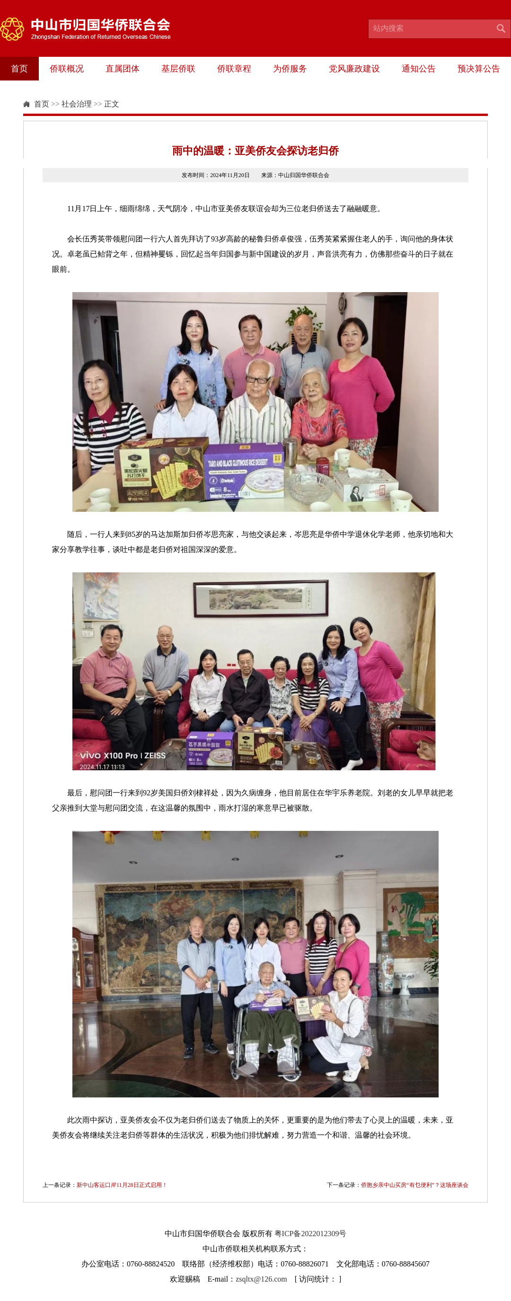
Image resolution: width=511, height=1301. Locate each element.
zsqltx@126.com (261, 1279)
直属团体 (123, 68)
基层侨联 (178, 68)
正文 (111, 104)
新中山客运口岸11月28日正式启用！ (122, 1185)
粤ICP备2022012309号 (310, 1234)
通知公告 (419, 68)
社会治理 (77, 104)
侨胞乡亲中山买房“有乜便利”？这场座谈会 (414, 1185)
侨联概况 (67, 68)
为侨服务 (290, 68)
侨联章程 (234, 68)
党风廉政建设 (354, 68)
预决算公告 (479, 68)
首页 (19, 68)
